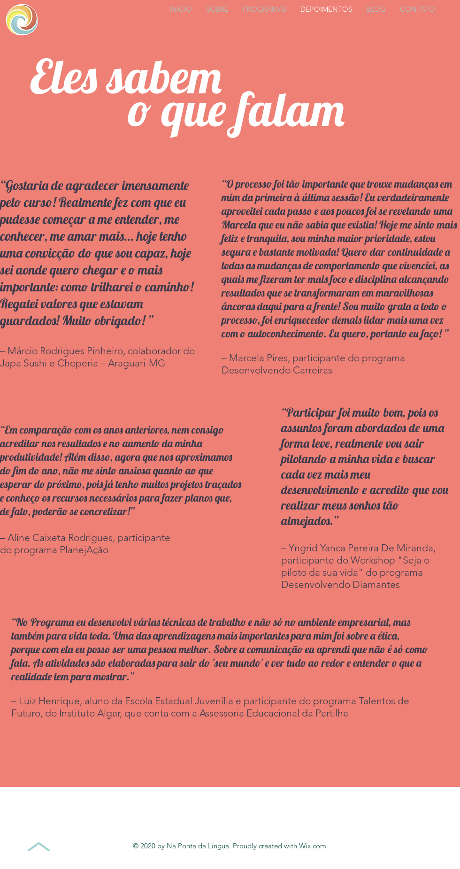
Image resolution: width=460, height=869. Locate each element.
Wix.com (312, 845)
